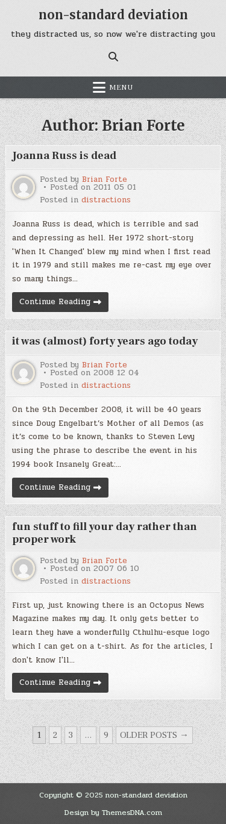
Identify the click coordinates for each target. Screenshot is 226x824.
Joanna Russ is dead (64, 156)
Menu (121, 87)
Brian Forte (104, 180)
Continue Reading (63, 303)
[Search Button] (113, 56)
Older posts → (154, 735)
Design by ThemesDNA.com (113, 813)
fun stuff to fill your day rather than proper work (104, 533)
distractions (106, 200)
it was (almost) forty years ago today (105, 341)
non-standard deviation (113, 14)
